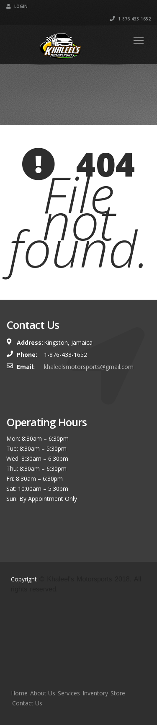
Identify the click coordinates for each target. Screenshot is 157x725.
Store (118, 693)
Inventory (95, 693)
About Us (42, 693)
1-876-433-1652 (130, 19)
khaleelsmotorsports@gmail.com (89, 367)
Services (69, 693)
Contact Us (27, 703)
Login (17, 6)
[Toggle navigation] (138, 40)
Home (19, 693)
